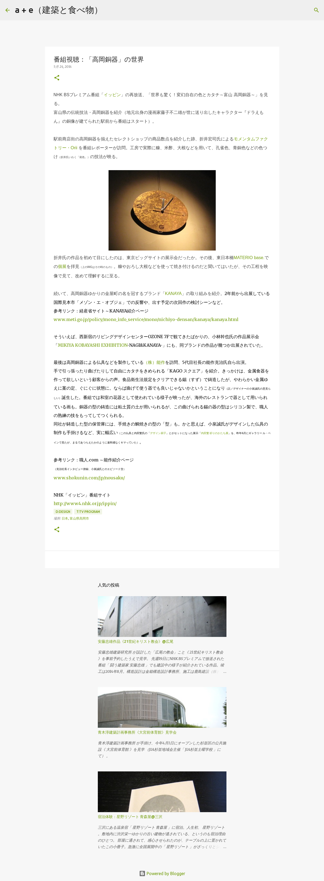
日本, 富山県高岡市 (75, 518)
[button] (57, 78)
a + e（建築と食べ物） (59, 9)
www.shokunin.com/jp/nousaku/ (89, 477)
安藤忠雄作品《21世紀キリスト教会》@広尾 (135, 641)
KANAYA (173, 293)
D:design (63, 511)
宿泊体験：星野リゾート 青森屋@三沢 (130, 817)
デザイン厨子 (158, 433)
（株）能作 (154, 362)
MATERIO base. (249, 257)
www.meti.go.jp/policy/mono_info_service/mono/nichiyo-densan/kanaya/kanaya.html (146, 319)
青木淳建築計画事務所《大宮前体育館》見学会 (137, 732)
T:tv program (88, 511)
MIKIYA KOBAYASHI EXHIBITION (92, 345)
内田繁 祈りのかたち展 (214, 433)
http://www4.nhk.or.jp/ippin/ (85, 503)
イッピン (112, 94)
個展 (62, 266)
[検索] (110, 10)
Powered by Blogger (162, 873)
